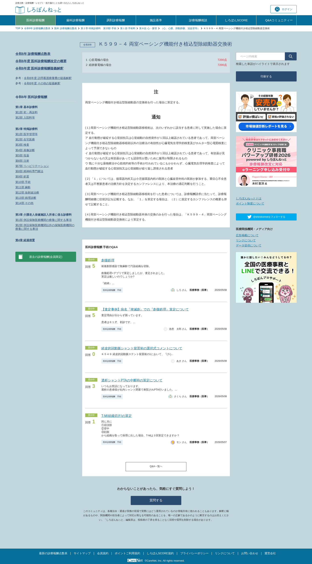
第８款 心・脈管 (148, 28)
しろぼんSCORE (236, 20)
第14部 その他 (24, 203)
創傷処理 (107, 260)
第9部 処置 (22, 176)
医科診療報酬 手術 (112, 290)
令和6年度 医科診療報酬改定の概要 (41, 61)
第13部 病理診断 (25, 197)
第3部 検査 (22, 144)
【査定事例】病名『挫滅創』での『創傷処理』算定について (145, 309)
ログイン (283, 9)
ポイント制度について (250, 203)
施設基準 (156, 20)
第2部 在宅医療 (25, 139)
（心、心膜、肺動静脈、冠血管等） (180, 28)
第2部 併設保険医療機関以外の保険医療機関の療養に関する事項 (44, 227)
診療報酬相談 (198, 20)
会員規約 (102, 553)
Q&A (279, 20)
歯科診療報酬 (75, 20)
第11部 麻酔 (23, 187)
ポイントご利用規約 (127, 553)
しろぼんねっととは (248, 198)
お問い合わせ (249, 553)
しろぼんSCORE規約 (160, 553)
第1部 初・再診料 (26, 112)
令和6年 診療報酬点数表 (37, 28)
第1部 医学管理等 (26, 134)
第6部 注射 (22, 160)
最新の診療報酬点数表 (53, 553)
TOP (17, 28)
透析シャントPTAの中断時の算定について (131, 380)
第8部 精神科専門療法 (29, 171)
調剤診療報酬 (116, 20)
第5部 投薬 (22, 155)
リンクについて (246, 240)
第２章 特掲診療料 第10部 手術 (98, 28)
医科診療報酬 (35, 20)
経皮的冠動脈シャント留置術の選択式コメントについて (141, 348)
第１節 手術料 (127, 28)
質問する (156, 500)
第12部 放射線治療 (27, 192)
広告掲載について (247, 235)
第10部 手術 (23, 182)
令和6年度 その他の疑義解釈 (42, 83)
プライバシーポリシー (194, 553)
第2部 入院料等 (25, 117)
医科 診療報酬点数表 (65, 28)
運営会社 (270, 553)
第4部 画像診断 (25, 150)
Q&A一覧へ (156, 466)
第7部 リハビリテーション (32, 166)
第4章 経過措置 (25, 240)
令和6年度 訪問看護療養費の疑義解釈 (48, 78)
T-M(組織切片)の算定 (116, 415)
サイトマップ (82, 553)
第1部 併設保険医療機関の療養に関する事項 (43, 220)
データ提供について (248, 245)
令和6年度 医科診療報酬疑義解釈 (39, 68)
